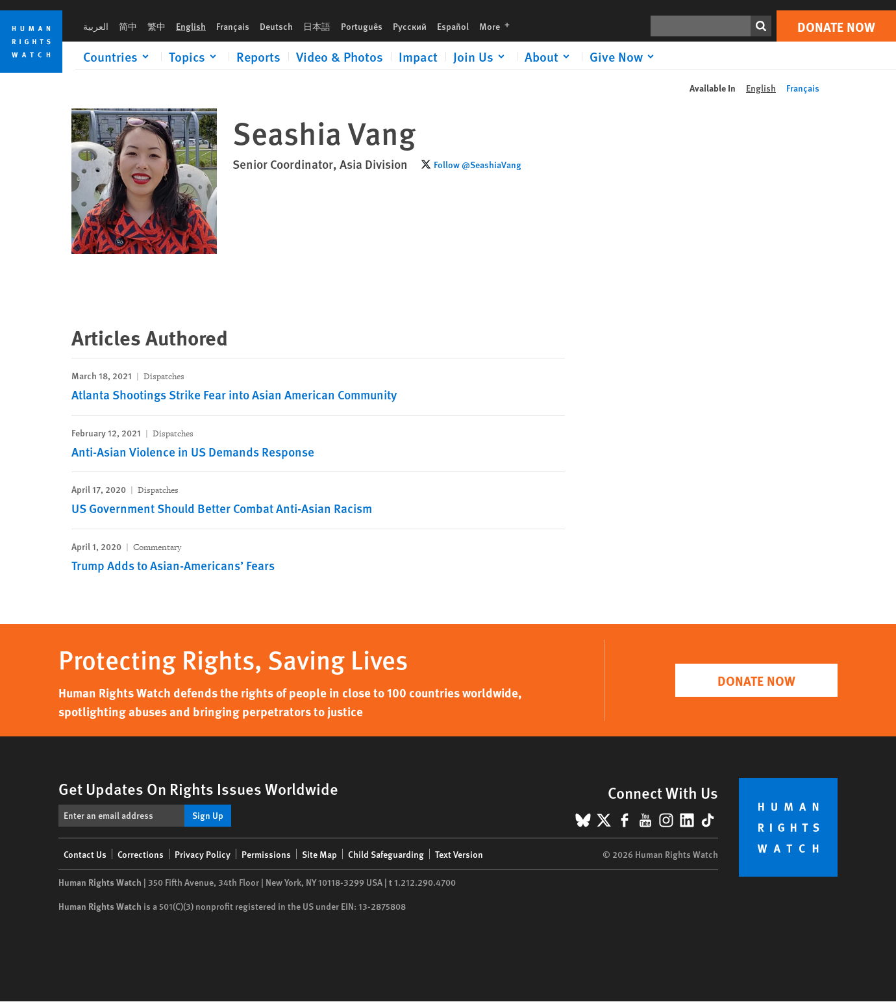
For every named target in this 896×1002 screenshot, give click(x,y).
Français (232, 25)
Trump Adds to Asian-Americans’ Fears (173, 565)
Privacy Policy (202, 853)
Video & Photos (339, 56)
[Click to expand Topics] (195, 56)
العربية (95, 25)
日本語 (316, 25)
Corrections (141, 853)
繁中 (156, 25)
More (498, 25)
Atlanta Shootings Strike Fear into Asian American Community (234, 394)
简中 (128, 25)
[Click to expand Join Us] (481, 56)
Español (453, 25)
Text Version (459, 853)
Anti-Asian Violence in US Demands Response (192, 451)
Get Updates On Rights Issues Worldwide (198, 788)
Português (361, 25)
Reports (258, 56)
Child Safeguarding (386, 853)
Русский (410, 25)
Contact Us (85, 853)
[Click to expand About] (549, 56)
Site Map (319, 853)
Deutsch (276, 25)
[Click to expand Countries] (118, 56)
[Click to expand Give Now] (624, 56)
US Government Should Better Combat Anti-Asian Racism (221, 508)
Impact (418, 56)
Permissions (266, 853)
